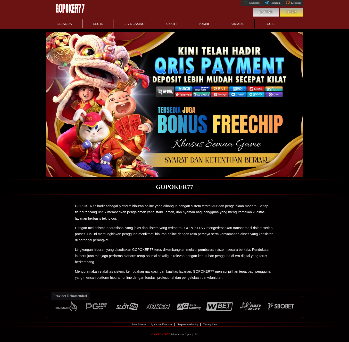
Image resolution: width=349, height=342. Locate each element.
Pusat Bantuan (139, 324)
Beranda (64, 24)
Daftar (266, 12)
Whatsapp (251, 2)
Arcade (237, 24)
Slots (98, 24)
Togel (270, 24)
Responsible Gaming (187, 324)
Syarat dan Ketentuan (161, 324)
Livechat (293, 2)
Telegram (273, 2)
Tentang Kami (210, 324)
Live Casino (134, 24)
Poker (204, 24)
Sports (171, 24)
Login (291, 12)
